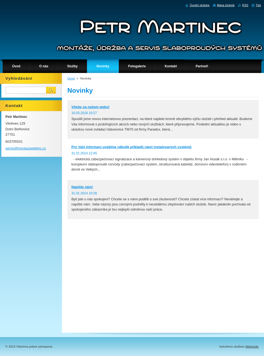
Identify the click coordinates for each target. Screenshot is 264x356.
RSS (245, 5)
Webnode (252, 346)
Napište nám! (82, 187)
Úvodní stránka (199, 5)
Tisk (258, 5)
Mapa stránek (226, 5)
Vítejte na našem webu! (90, 107)
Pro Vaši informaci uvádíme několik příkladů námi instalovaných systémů (131, 147)
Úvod (71, 78)
